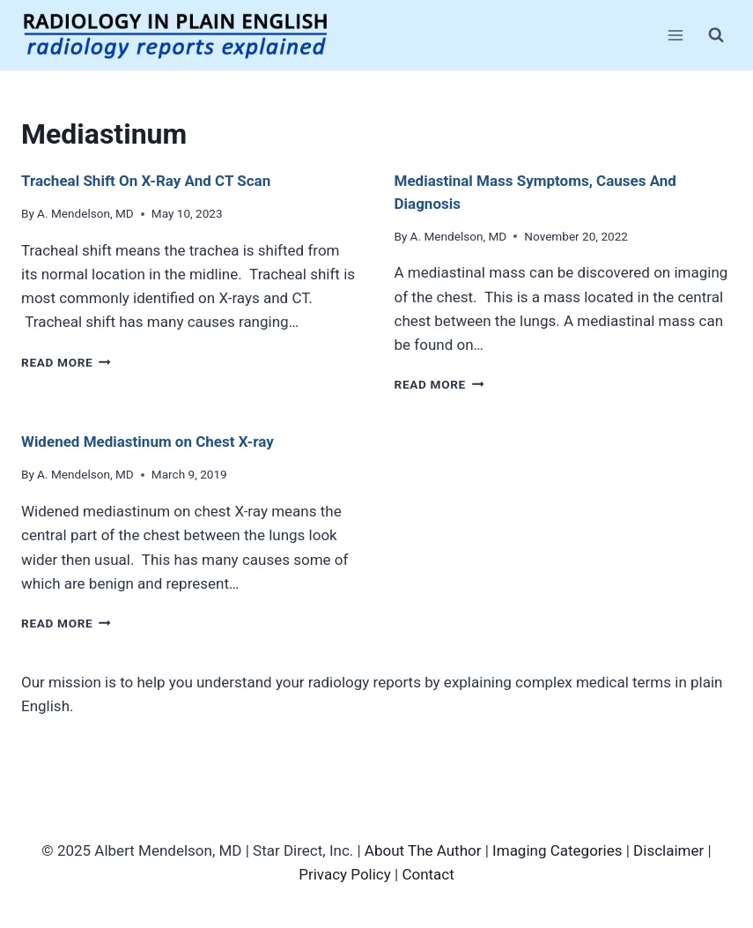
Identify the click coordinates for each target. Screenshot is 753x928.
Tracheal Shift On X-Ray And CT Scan (145, 180)
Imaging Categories (557, 850)
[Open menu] (675, 34)
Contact (428, 874)
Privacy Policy (345, 874)
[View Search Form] (716, 35)
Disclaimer (668, 850)
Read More (66, 362)
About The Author (423, 850)
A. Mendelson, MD (85, 213)
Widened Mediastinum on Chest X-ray (147, 441)
